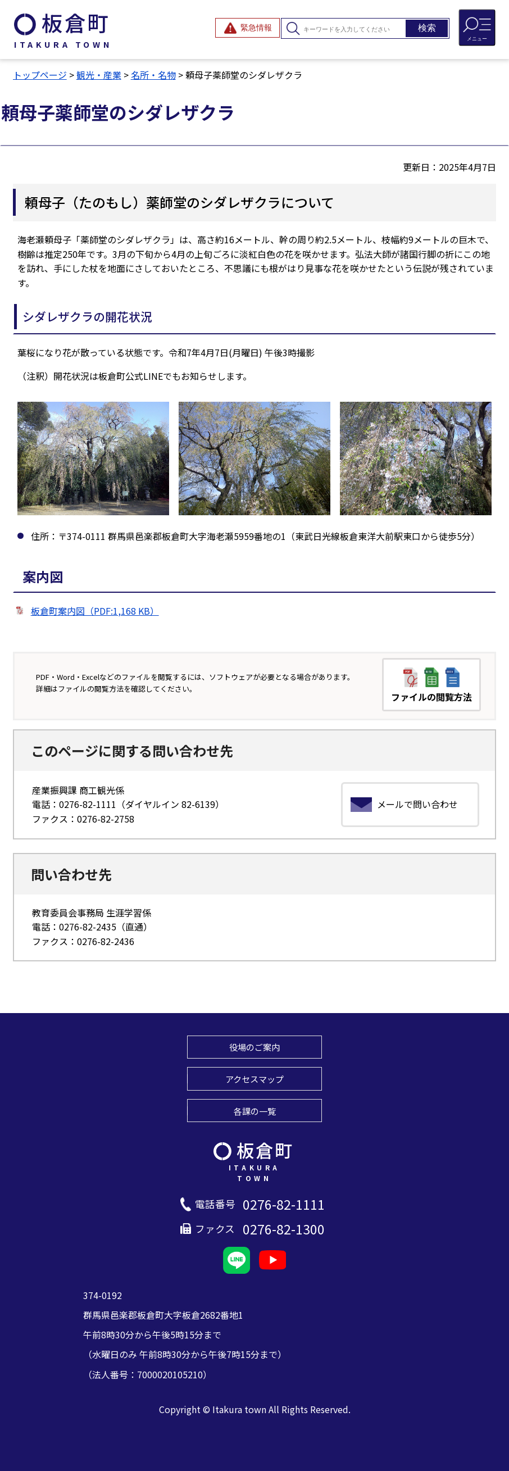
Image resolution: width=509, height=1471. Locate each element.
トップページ (40, 74)
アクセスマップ (254, 1079)
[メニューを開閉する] (477, 27)
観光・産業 (98, 74)
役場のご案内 (254, 1047)
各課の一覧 (255, 1111)
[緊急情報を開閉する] (247, 28)
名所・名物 (153, 74)
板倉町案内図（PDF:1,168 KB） (95, 611)
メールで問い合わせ (417, 804)
